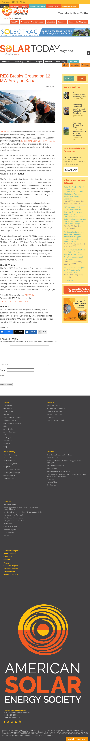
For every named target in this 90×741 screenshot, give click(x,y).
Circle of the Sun (9, 461)
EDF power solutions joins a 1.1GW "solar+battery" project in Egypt (74, 269)
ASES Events (8, 429)
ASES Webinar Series (54, 458)
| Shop (85, 13)
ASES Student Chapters (12, 470)
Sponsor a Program (11, 566)
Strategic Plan (8, 438)
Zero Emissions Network (55, 420)
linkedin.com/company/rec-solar (14, 301)
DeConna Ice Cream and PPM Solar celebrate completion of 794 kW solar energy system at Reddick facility (74, 236)
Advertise (75, 65)
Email (3, 376)
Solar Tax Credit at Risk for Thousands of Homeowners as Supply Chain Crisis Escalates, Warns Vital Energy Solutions (74, 192)
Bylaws (6, 435)
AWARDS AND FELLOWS (12, 423)
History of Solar (52, 482)
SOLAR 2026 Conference (56, 408)
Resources (62, 22)
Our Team (7, 414)
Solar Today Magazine (78, 22)
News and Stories (10, 504)
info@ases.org (14, 717)
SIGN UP (71, 169)
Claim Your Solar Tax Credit (13, 515)
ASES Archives (9, 533)
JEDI (5, 426)
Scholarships (51, 485)
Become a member (11, 569)
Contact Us (7, 444)
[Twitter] (18, 332)
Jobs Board (7, 535)
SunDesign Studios (46, 735)
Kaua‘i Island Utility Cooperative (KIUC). (38, 141)
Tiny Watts (50, 417)
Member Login (9, 571)
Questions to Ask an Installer (14, 518)
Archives (85, 65)
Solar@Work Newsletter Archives (15, 521)
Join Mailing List (65, 13)
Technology (6, 62)
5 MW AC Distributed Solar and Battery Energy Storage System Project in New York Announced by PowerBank (74, 254)
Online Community (10, 455)
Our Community (37, 22)
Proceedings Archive (54, 414)
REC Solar (4, 132)
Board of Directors (10, 411)
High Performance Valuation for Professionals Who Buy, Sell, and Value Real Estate (66, 475)
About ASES (8, 405)
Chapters (7, 467)
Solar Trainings (52, 468)
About (65, 65)
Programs (25, 22)
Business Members (10, 458)
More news (68, 279)
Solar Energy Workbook (55, 465)
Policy (29, 62)
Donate (81, 78)
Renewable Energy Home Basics (58, 471)
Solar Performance (10, 527)
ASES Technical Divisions (12, 417)
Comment (4, 364)
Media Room (8, 524)
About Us (14, 22)
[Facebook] (6, 332)
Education (51, 22)
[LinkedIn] (31, 332)
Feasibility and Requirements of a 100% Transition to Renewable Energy (22, 508)
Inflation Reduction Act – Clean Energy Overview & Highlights (65, 461)
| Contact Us (77, 13)
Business (48, 62)
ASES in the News (10, 432)
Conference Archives (54, 411)
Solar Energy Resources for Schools (59, 455)
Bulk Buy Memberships (12, 472)
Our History (8, 408)
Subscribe (73, 61)
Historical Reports (10, 530)
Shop (5, 447)
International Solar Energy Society (73, 730)
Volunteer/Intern (10, 420)
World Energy (61, 62)
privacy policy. (14, 732)
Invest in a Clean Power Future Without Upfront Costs (22, 512)
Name (3, 370)
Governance (8, 441)
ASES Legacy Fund (10, 464)
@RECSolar (29, 295)
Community (18, 62)
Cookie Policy (34, 730)
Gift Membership (9, 475)
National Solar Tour (53, 405)
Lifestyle (38, 62)
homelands (83, 732)
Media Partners (9, 478)
